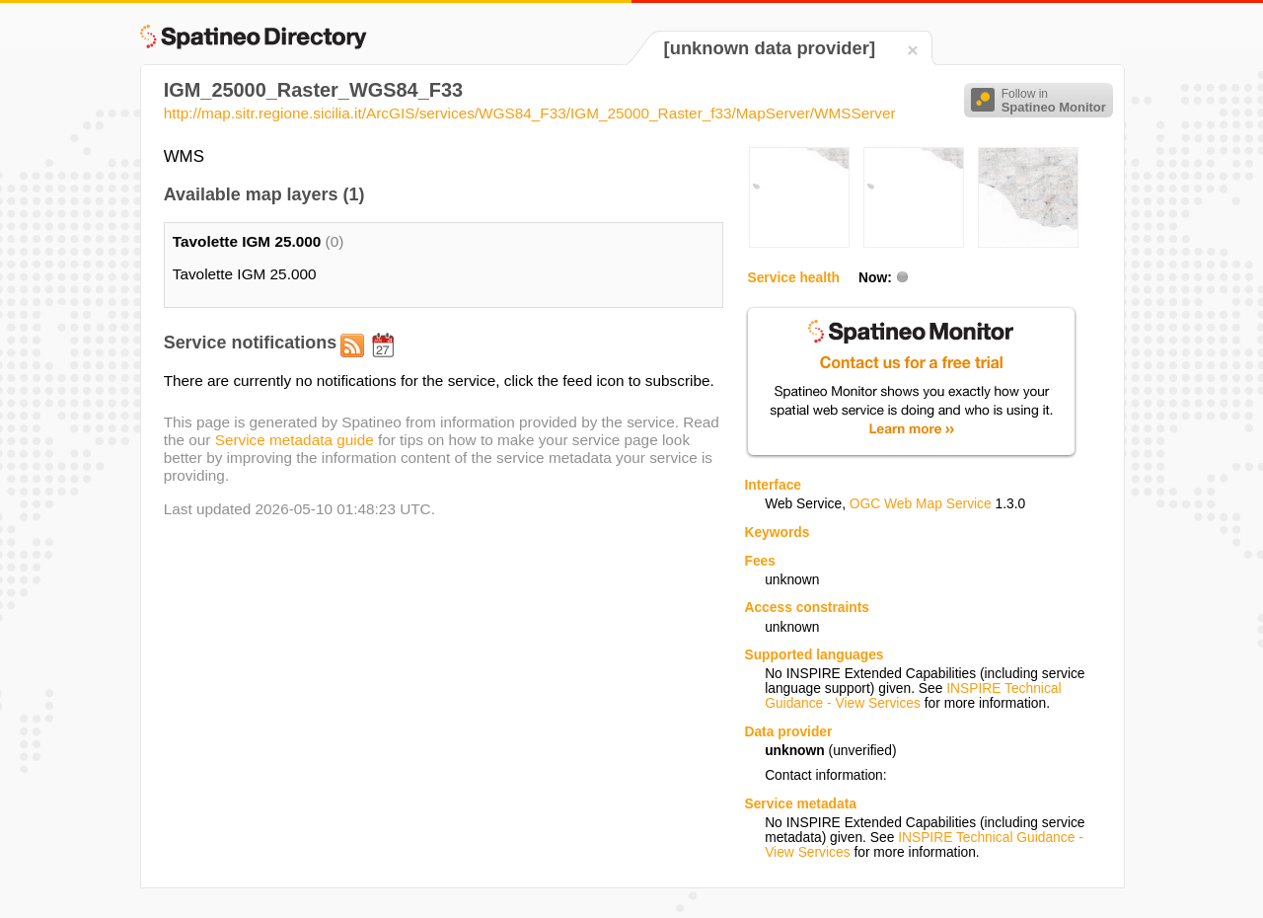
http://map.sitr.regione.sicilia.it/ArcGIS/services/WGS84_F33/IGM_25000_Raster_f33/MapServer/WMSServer (530, 113)
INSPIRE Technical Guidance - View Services (913, 696)
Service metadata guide (294, 439)
